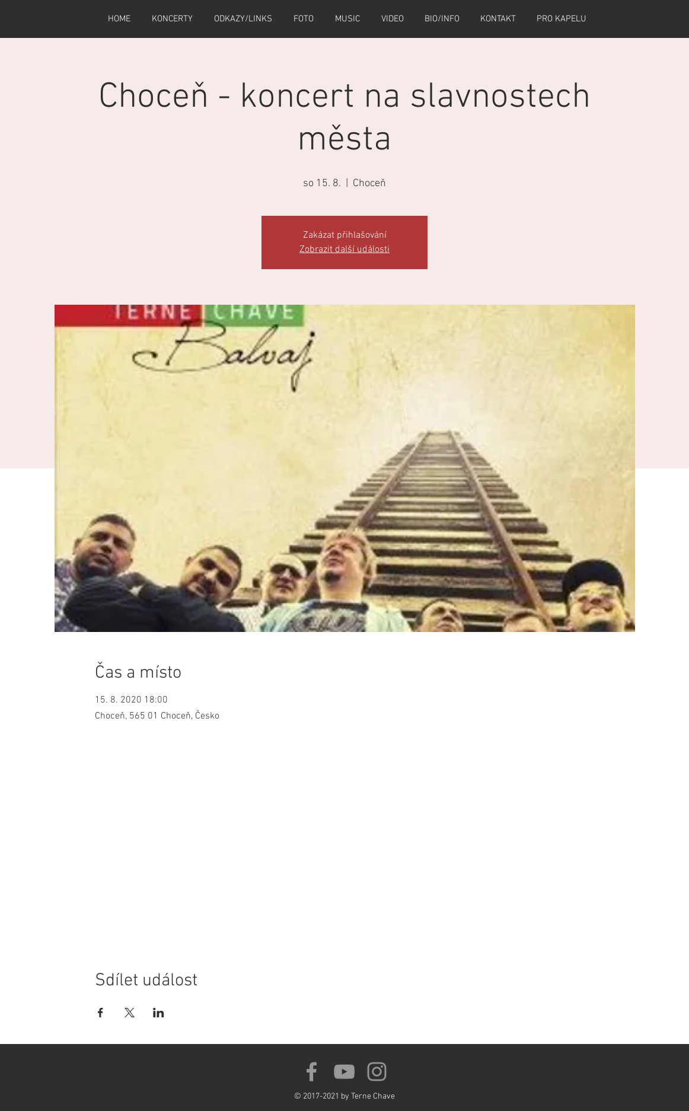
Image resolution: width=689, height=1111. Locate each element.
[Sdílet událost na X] (129, 1012)
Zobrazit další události (344, 250)
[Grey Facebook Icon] (311, 1071)
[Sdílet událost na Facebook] (100, 1012)
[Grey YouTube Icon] (344, 1071)
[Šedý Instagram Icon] (377, 1071)
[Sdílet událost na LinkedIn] (158, 1012)
